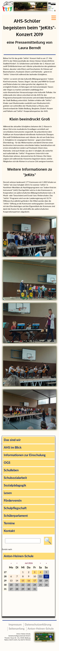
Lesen (8, 493)
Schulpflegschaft (15, 508)
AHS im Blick (13, 447)
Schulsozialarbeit (15, 477)
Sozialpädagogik (15, 485)
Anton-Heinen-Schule (19, 556)
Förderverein (13, 500)
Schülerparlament (16, 515)
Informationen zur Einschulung (25, 455)
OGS (7, 462)
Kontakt (9, 530)
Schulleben (11, 470)
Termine (9, 523)
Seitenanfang (17, 628)
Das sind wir (12, 440)
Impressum (15, 624)
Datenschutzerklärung (38, 624)
